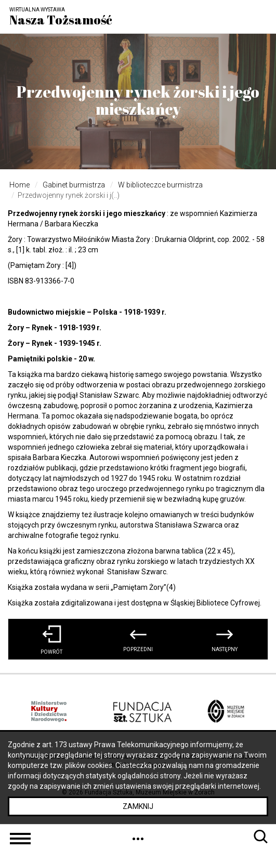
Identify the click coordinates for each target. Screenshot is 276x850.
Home (19, 185)
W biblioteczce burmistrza (160, 185)
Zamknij (138, 806)
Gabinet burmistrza (74, 185)
